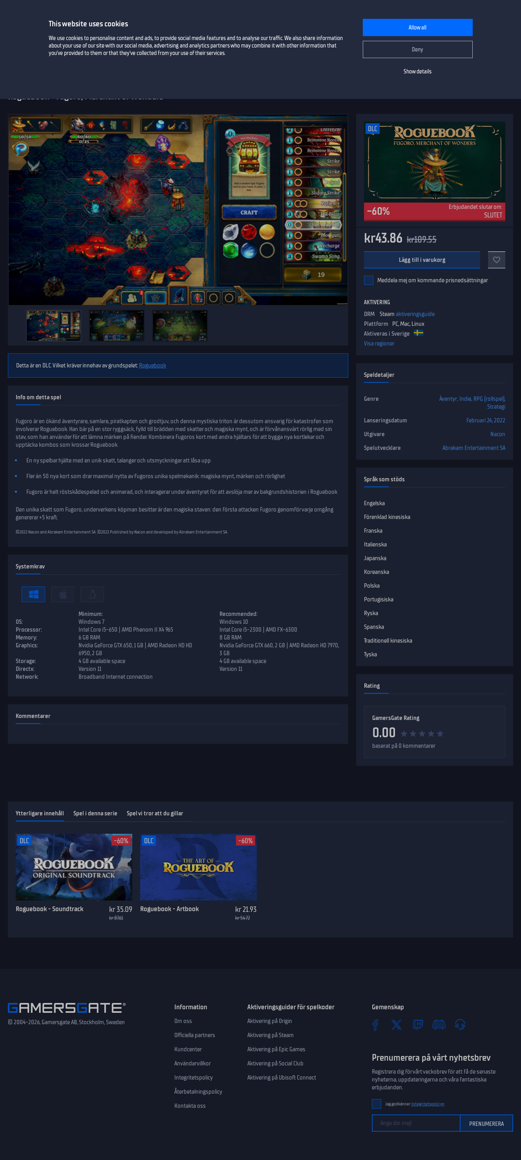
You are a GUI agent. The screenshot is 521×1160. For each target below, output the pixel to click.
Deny (417, 49)
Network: (27, 677)
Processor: (29, 630)
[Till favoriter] (496, 260)
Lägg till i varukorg (422, 260)
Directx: (25, 669)
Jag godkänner (414, 1104)
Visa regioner (379, 343)
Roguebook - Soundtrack (49, 908)
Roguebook (152, 365)
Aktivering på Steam (270, 1035)
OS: (19, 622)
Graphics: (27, 645)
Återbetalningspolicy (198, 1092)
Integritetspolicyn (427, 1104)
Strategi (496, 407)
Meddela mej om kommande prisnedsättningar (432, 280)
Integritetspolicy (193, 1077)
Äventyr (448, 399)
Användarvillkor (192, 1063)
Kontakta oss (190, 1106)
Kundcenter (188, 1049)
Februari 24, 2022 (485, 420)
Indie (465, 399)
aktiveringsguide (415, 314)
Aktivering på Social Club (275, 1063)
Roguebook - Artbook (169, 908)
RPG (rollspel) (489, 399)
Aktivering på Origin (269, 1021)
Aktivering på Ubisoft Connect (281, 1077)
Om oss (183, 1021)
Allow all (417, 27)
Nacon (497, 434)
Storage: (26, 661)
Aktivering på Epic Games (276, 1049)
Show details (417, 71)
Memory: (26, 637)
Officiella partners (194, 1035)
